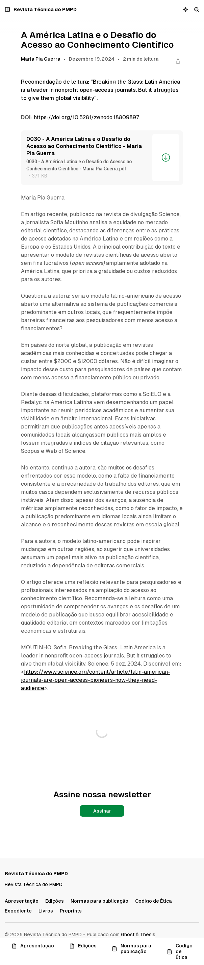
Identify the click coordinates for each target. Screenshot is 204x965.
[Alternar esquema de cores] (185, 9)
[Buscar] (197, 9)
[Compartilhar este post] (178, 61)
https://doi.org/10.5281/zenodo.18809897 (86, 117)
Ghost (127, 934)
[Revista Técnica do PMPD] (45, 10)
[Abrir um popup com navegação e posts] (7, 9)
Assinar (102, 811)
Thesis (147, 934)
